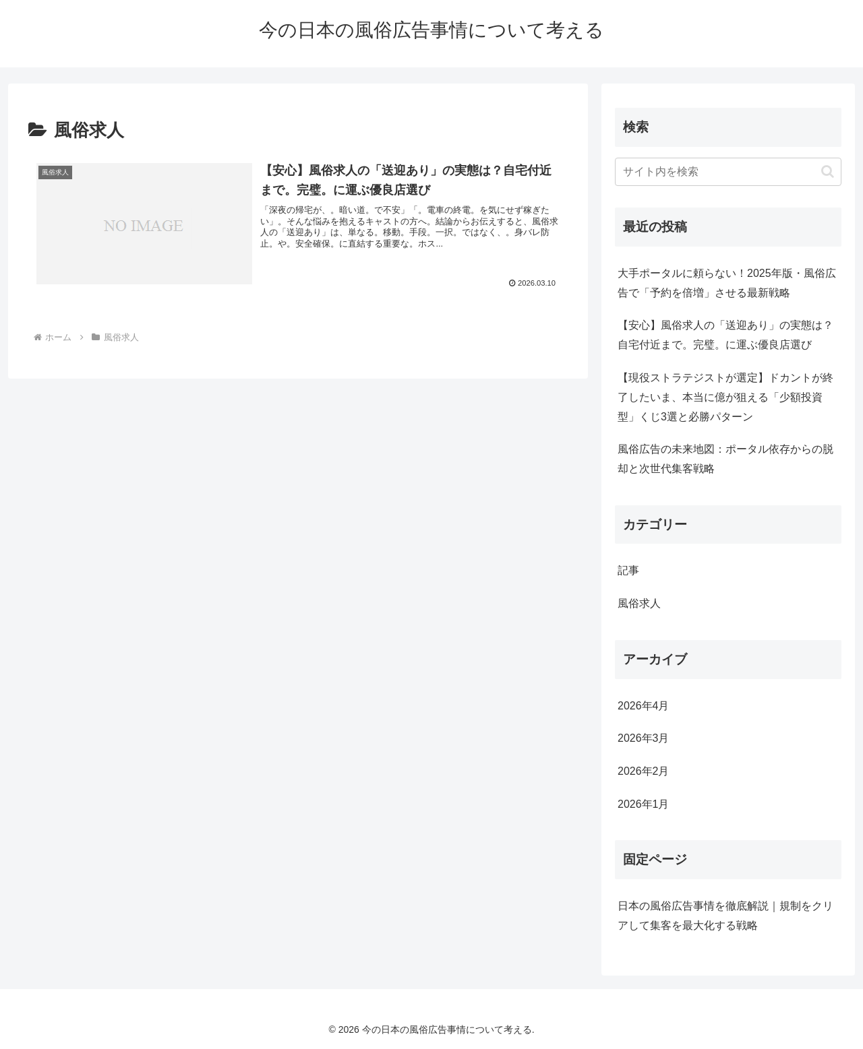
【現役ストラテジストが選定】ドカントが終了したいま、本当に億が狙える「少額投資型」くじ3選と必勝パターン (725, 397)
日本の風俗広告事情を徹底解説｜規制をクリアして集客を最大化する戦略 (725, 915)
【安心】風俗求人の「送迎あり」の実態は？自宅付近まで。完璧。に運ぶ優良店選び (725, 334)
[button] (827, 171)
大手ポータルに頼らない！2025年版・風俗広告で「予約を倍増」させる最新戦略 (727, 282)
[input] (728, 172)
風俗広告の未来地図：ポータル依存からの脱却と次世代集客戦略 (725, 458)
